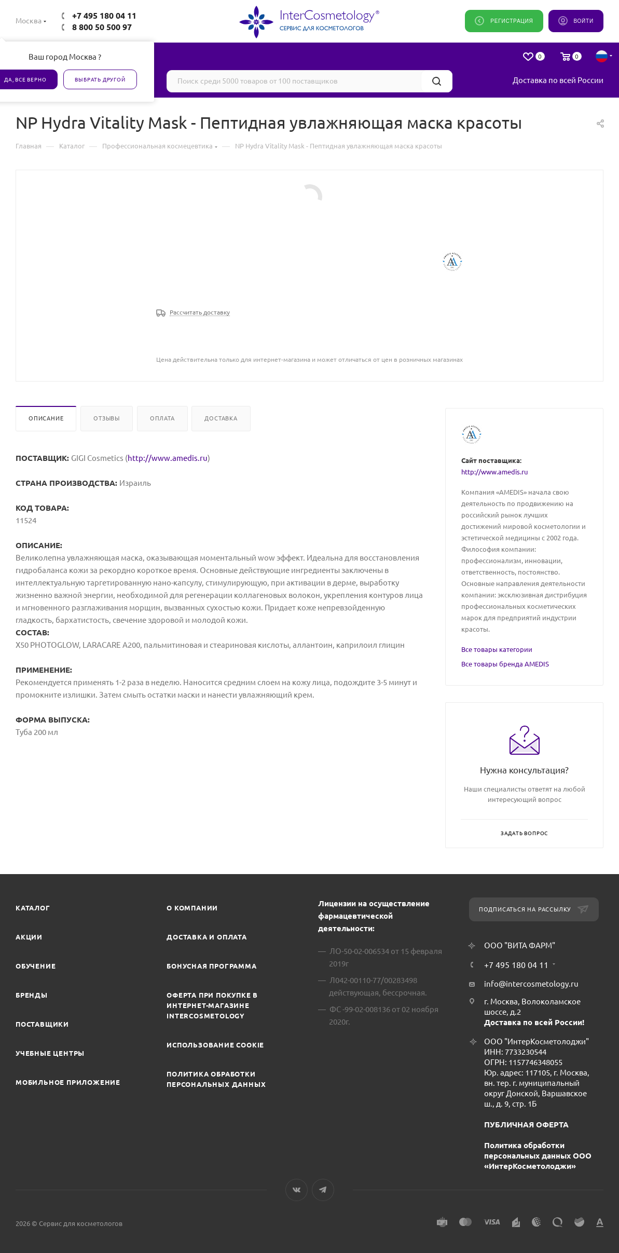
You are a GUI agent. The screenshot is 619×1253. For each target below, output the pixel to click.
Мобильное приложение (68, 1082)
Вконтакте (296, 1190)
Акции (29, 937)
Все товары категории (496, 649)
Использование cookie (215, 1044)
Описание (46, 418)
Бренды (32, 995)
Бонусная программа (211, 966)
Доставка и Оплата (207, 937)
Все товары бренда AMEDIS (505, 664)
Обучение (36, 966)
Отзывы (106, 418)
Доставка (220, 418)
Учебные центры (50, 1053)
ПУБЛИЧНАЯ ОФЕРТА (526, 1124)
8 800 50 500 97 (102, 27)
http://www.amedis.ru (168, 458)
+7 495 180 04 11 (104, 15)
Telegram (323, 1190)
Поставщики (42, 1024)
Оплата (162, 418)
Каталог (33, 907)
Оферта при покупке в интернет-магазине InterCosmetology (212, 1005)
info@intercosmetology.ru (531, 983)
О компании (192, 907)
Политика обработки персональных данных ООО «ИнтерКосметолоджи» (538, 1155)
